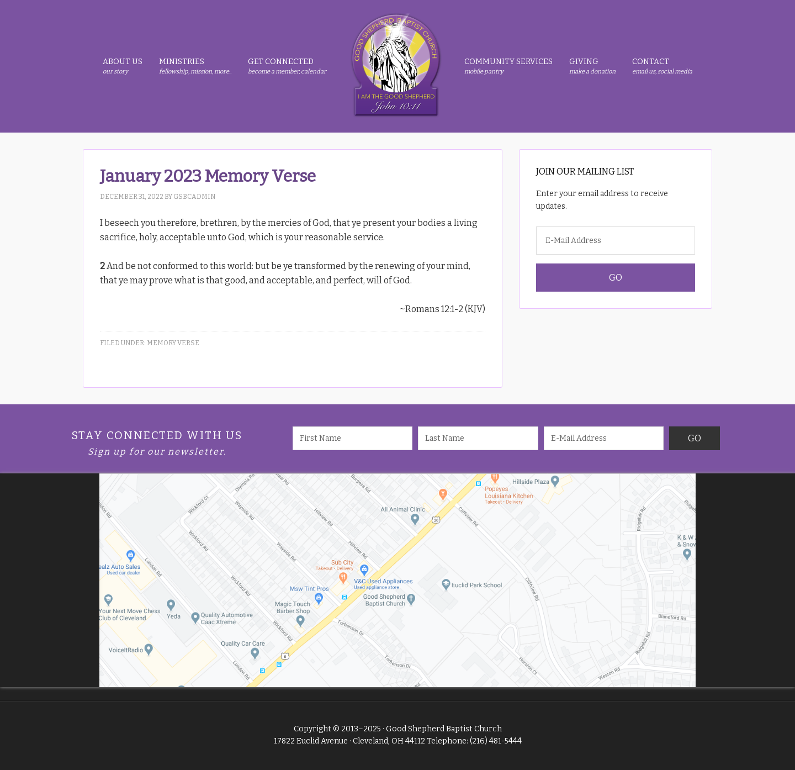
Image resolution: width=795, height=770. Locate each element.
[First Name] (353, 438)
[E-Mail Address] (615, 240)
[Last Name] (478, 438)
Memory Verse (173, 343)
